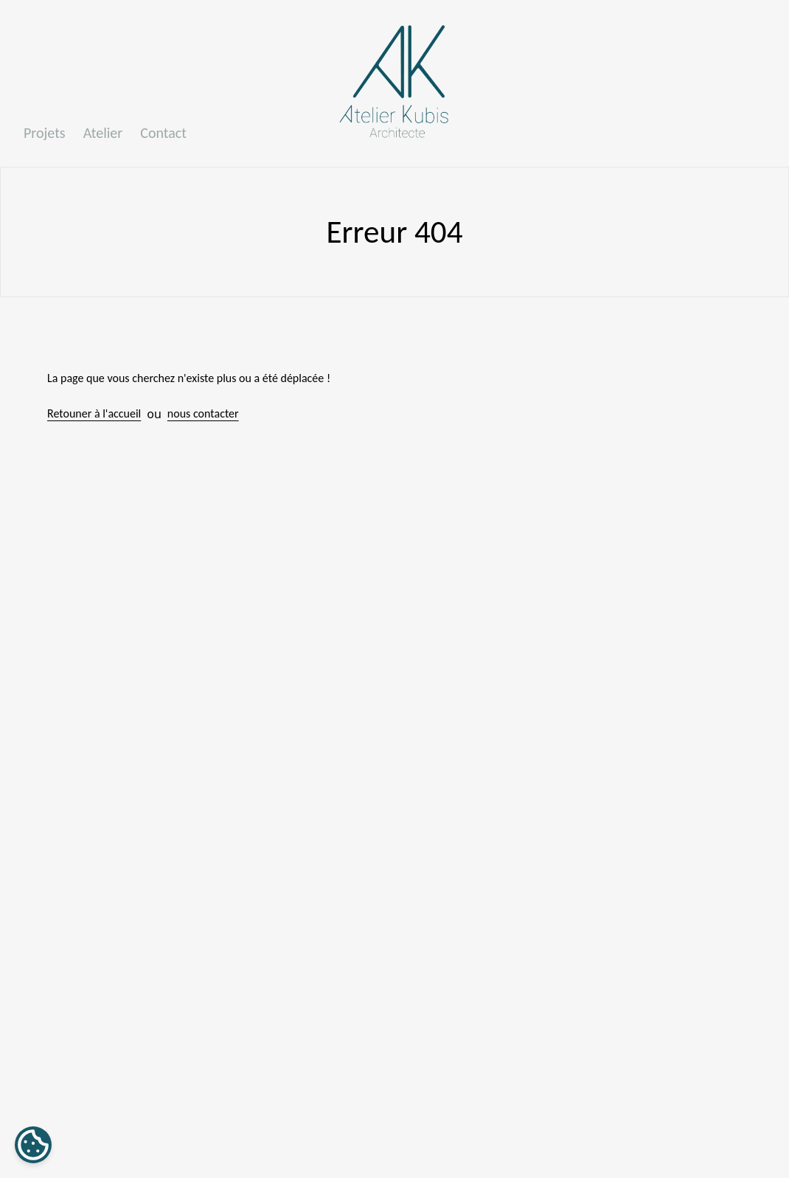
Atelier (103, 133)
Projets (45, 133)
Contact (163, 133)
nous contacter (203, 413)
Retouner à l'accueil (94, 413)
